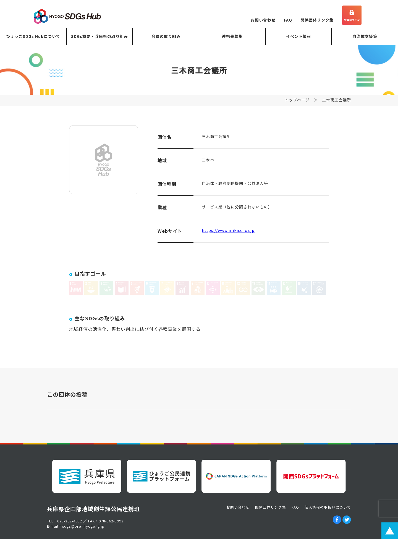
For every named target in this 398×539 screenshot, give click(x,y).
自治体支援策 (364, 36)
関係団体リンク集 (317, 20)
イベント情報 (298, 36)
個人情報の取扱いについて (328, 507)
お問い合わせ (263, 20)
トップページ (297, 100)
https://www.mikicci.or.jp (228, 231)
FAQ (288, 20)
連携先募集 (232, 36)
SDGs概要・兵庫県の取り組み (99, 36)
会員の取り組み (165, 36)
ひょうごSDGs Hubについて (33, 36)
